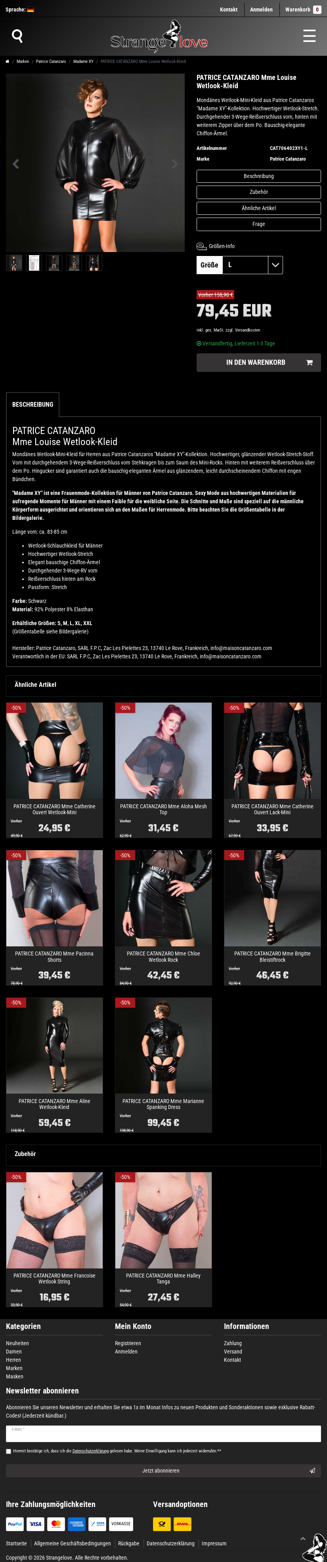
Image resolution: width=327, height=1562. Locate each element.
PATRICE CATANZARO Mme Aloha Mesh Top (163, 809)
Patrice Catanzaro (51, 61)
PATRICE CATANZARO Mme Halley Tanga (163, 1279)
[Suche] (17, 36)
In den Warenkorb (269, 362)
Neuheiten (17, 1343)
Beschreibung (259, 176)
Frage (258, 224)
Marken (23, 61)
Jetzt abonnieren (229, 1471)
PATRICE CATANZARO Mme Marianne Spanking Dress (163, 1104)
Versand (233, 1351)
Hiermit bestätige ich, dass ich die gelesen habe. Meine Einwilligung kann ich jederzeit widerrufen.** (117, 1451)
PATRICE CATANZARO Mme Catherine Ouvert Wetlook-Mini (54, 809)
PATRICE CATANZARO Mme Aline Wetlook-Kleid (54, 1104)
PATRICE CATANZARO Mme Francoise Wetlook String (54, 1279)
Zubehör (259, 192)
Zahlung (233, 1343)
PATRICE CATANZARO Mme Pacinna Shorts (54, 957)
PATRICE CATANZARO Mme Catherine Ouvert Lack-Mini (272, 809)
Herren (13, 1360)
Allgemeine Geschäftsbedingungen (72, 1543)
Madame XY (83, 61)
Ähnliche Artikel (259, 208)
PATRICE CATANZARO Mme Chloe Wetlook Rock (163, 957)
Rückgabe (129, 1543)
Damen (14, 1351)
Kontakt (228, 9)
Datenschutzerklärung (171, 1543)
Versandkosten (247, 330)
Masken (14, 1376)
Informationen (246, 1326)
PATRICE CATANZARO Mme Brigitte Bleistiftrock (272, 957)
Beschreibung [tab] (32, 404)
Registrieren (128, 1343)
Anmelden (126, 1351)
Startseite (16, 1543)
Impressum (214, 1543)
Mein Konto (133, 1326)
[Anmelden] (261, 10)
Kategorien (23, 1326)
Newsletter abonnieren (42, 1390)
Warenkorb (303, 10)
